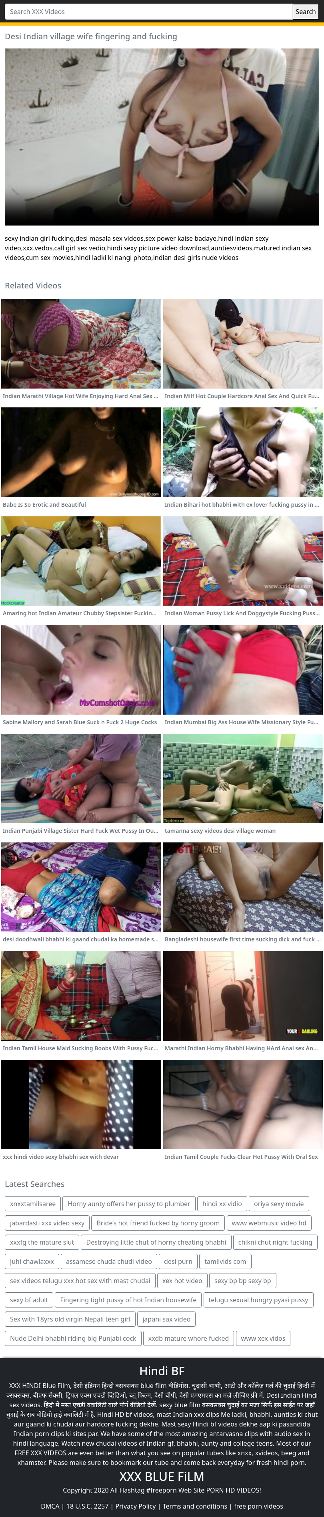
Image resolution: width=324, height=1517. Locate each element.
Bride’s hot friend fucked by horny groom (158, 1223)
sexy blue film (179, 1404)
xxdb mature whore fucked (188, 1338)
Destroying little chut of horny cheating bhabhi (156, 1242)
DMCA (50, 1506)
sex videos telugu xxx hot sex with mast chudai (80, 1280)
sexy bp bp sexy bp (242, 1280)
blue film (153, 1385)
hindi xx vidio (222, 1203)
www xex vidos (263, 1338)
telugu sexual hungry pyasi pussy (258, 1299)
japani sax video (166, 1319)
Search (306, 11)
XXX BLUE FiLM (162, 1476)
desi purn (178, 1261)
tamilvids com (225, 1261)
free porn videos (258, 1506)
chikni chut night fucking (275, 1242)
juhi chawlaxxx (32, 1261)
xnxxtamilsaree (33, 1203)
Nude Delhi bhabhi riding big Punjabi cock (73, 1338)
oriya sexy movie (279, 1203)
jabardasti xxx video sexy (47, 1223)
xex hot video (182, 1280)
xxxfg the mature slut (42, 1242)
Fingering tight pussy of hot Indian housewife (128, 1299)
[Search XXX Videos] (149, 12)
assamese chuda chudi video (109, 1261)
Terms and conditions (195, 1506)
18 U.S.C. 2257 (87, 1506)
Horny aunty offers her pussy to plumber (129, 1203)
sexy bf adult (29, 1299)
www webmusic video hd (269, 1223)
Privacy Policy (136, 1506)
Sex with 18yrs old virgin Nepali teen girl (70, 1319)
